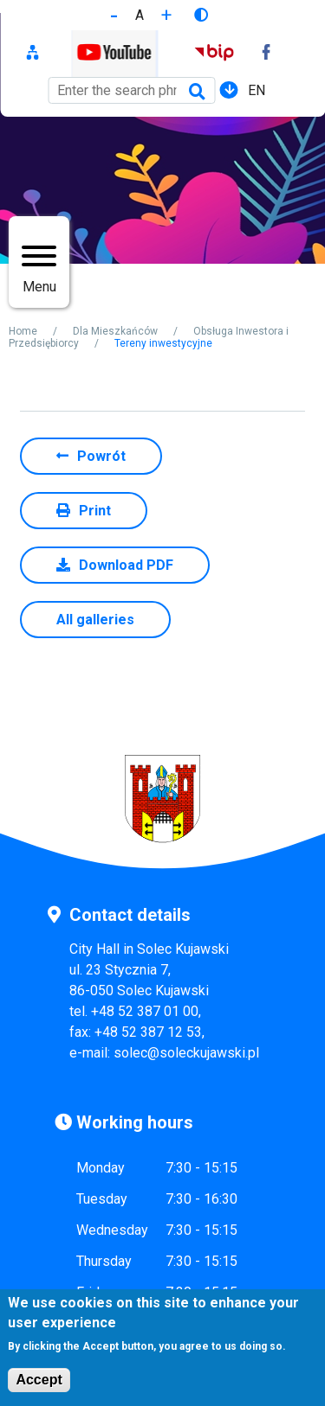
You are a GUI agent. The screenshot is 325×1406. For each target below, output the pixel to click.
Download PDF (126, 565)
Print (95, 510)
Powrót (101, 456)
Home (23, 331)
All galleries (95, 619)
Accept (39, 1385)
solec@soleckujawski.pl (186, 1053)
